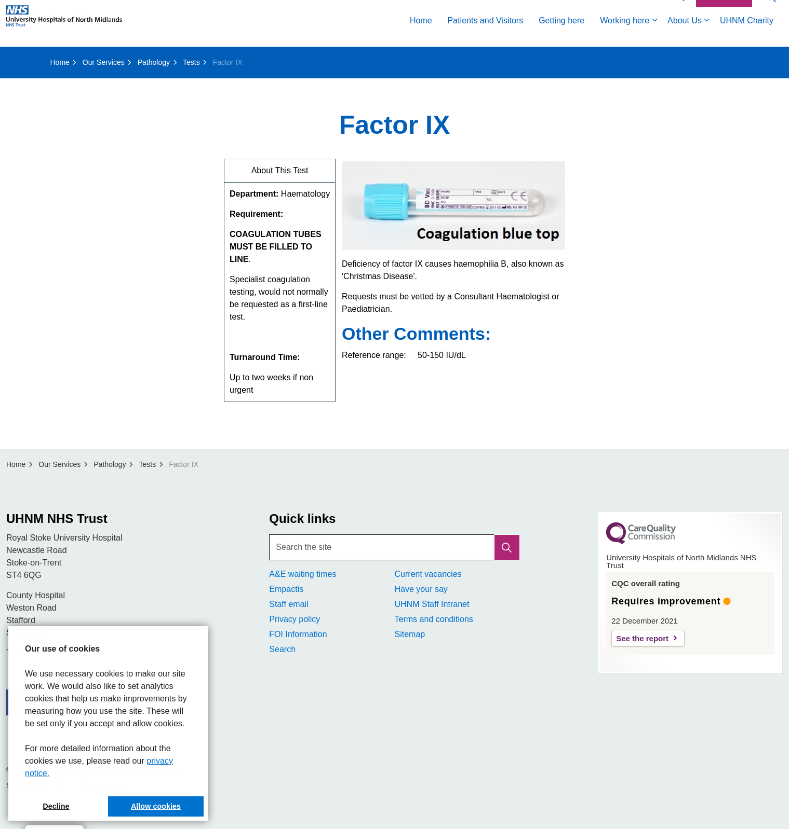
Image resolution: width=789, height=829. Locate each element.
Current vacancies (427, 574)
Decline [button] (56, 806)
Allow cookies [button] (156, 806)
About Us (684, 35)
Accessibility (666, 11)
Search (282, 649)
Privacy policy (294, 619)
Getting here (561, 35)
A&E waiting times (302, 574)
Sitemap (409, 634)
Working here (624, 35)
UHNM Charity (746, 35)
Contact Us (724, 12)
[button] (507, 547)
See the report (642, 638)
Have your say (420, 589)
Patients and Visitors (486, 35)
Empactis (286, 589)
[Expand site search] (770, 11)
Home (421, 35)
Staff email (288, 604)
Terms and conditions (433, 619)
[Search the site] (394, 547)
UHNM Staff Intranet (431, 604)
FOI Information (298, 634)
